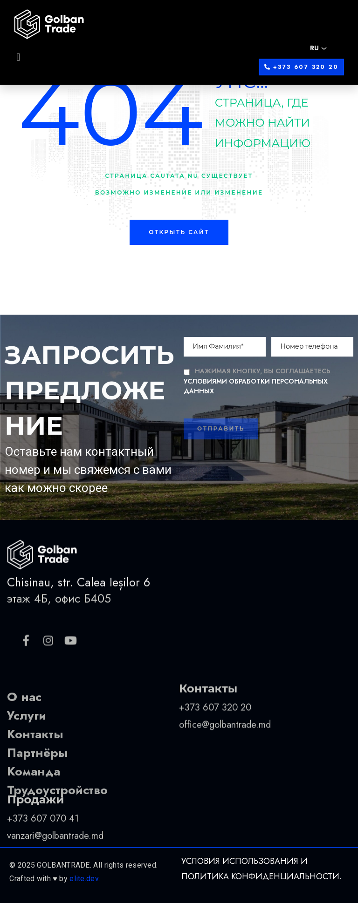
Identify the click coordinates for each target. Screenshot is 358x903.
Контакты (35, 770)
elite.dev (83, 895)
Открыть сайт (179, 232)
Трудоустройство (57, 826)
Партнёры (37, 789)
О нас (24, 733)
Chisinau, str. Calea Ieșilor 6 (78, 605)
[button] (301, 67)
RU (314, 48)
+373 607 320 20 (216, 741)
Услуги (26, 752)
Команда (33, 807)
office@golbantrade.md (225, 759)
